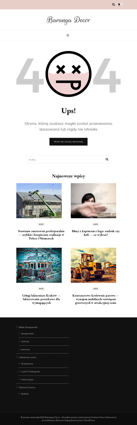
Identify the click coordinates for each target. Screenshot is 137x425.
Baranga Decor (68, 20)
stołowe (25, 341)
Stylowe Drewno (27, 387)
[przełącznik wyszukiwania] (113, 4)
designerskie (27, 333)
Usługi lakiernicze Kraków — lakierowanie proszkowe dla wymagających (41, 299)
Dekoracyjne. (27, 379)
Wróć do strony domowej (68, 141)
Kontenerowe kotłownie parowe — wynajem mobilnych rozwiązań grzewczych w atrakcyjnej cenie (95, 299)
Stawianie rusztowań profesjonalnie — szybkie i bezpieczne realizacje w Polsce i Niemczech (41, 234)
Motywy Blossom (55, 420)
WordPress (89, 420)
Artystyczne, (27, 363)
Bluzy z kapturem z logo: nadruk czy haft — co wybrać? (96, 233)
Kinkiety (25, 393)
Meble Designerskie (28, 327)
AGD (41, 224)
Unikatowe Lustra (27, 357)
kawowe (25, 349)
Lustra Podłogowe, (30, 371)
